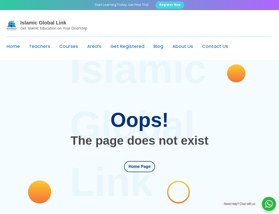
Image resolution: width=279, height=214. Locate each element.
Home (13, 46)
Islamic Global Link (43, 22)
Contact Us (215, 46)
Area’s (94, 46)
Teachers (39, 46)
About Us (182, 46)
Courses (68, 46)
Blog (158, 46)
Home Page (139, 166)
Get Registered (127, 46)
